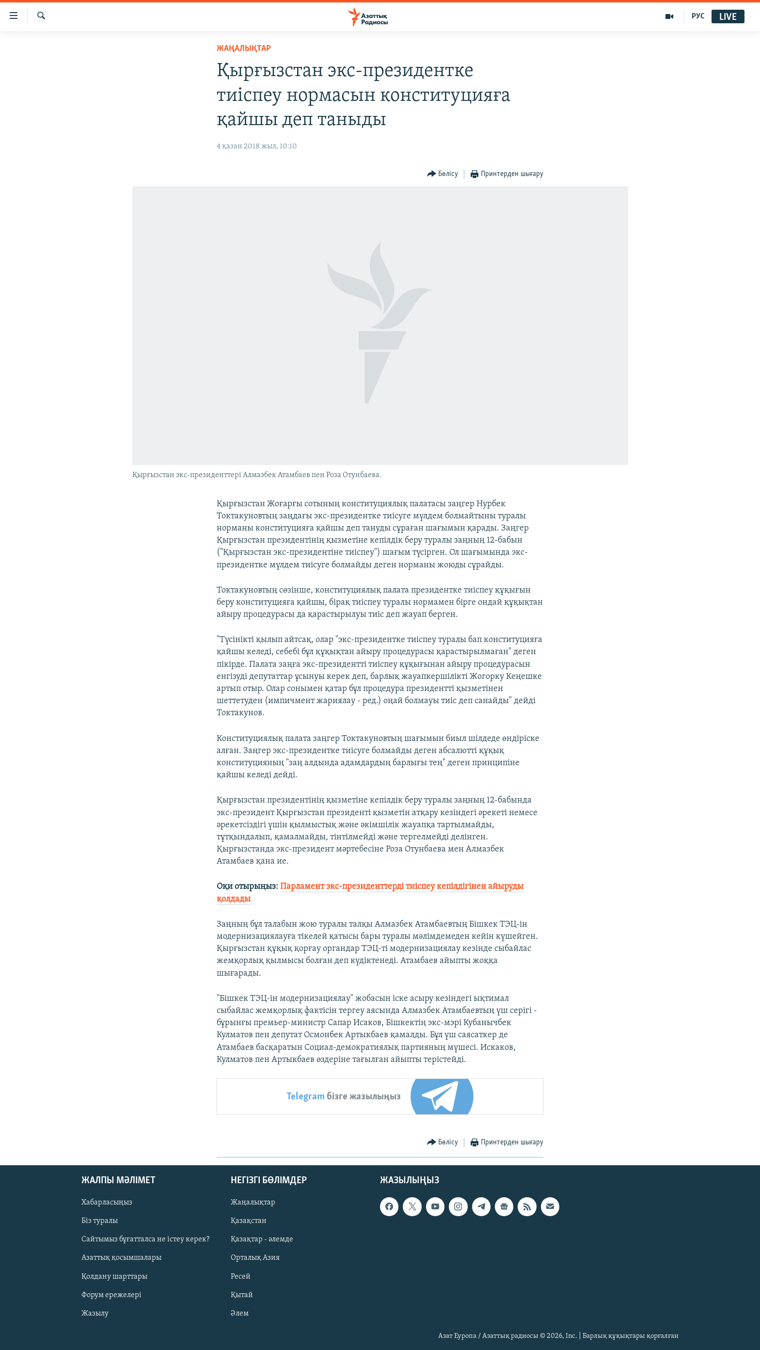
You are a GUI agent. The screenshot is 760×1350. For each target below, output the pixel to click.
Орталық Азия (255, 1258)
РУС (698, 16)
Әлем (240, 1314)
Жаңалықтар (253, 1202)
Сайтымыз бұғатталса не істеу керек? (145, 1239)
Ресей (241, 1277)
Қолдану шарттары (114, 1277)
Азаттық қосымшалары (121, 1258)
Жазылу (95, 1314)
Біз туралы (99, 1221)
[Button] (443, 174)
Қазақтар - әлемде (262, 1239)
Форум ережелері (111, 1295)
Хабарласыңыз (106, 1202)
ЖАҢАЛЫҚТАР (244, 48)
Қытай (242, 1295)
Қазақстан (249, 1221)
